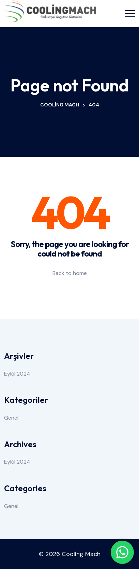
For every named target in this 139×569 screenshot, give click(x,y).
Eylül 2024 (17, 373)
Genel (11, 417)
